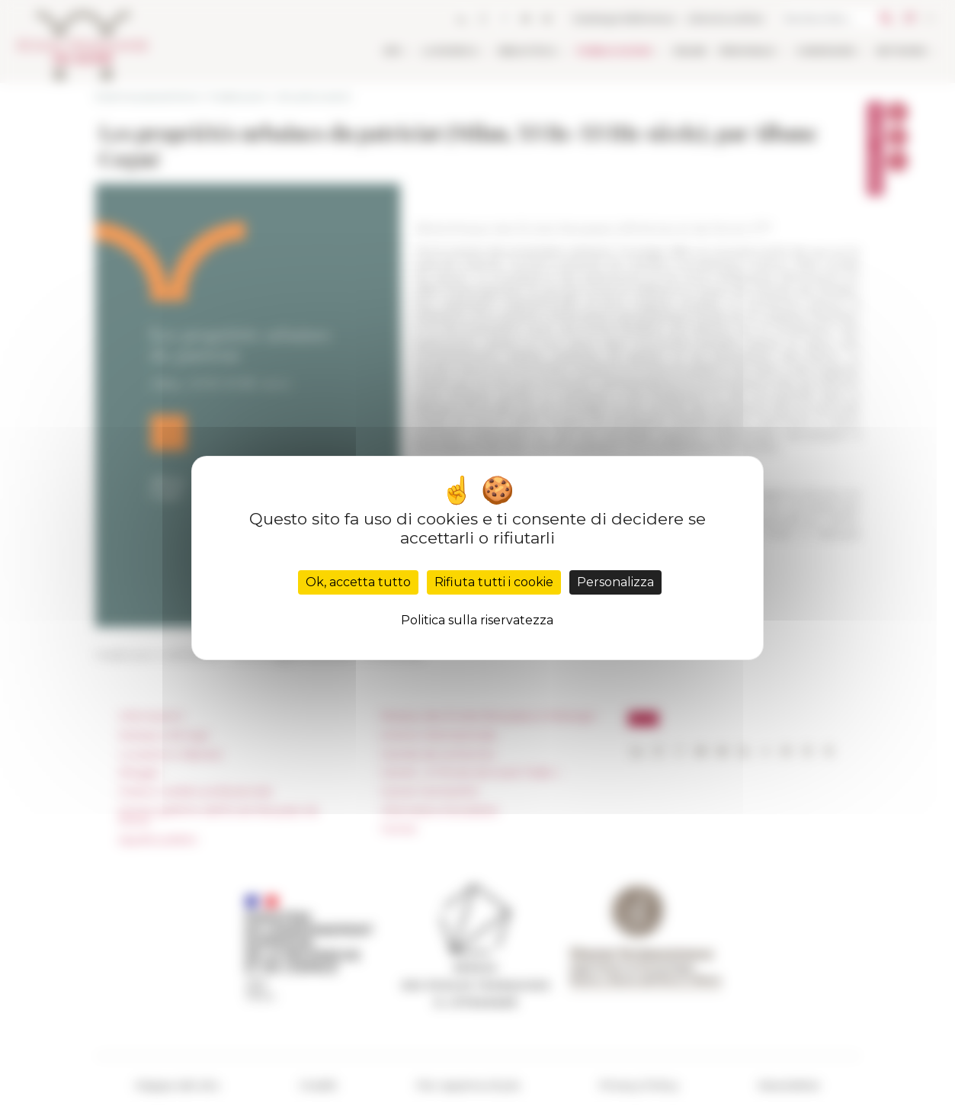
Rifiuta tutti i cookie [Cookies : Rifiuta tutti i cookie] (493, 582)
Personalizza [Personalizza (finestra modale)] (615, 582)
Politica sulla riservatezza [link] (477, 620)
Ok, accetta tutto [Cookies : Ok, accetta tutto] (358, 582)
